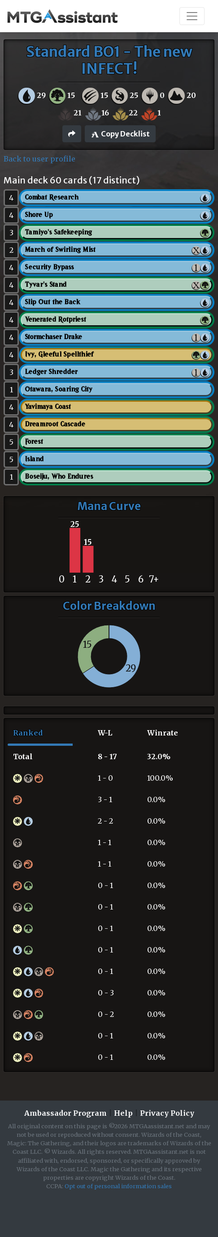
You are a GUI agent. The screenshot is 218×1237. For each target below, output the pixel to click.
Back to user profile (39, 158)
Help (123, 1113)
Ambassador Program (65, 1113)
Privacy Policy (167, 1113)
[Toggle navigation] (192, 16)
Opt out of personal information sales (118, 1186)
